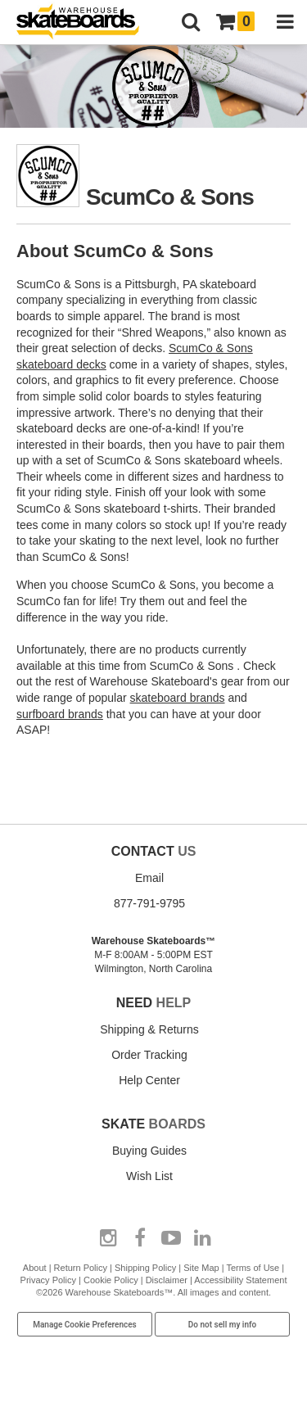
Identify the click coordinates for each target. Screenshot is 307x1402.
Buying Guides (149, 1150)
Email (149, 877)
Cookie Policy (111, 1280)
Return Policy (80, 1268)
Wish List (149, 1176)
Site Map (201, 1268)
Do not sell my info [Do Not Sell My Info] (222, 1324)
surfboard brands (59, 714)
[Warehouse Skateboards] (86, 22)
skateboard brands (177, 697)
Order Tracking (149, 1054)
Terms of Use (252, 1268)
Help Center (149, 1080)
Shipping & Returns (149, 1029)
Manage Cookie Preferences (85, 1324)
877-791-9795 (149, 903)
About (35, 1268)
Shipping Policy (145, 1268)
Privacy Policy (48, 1280)
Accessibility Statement (240, 1280)
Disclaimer (166, 1280)
